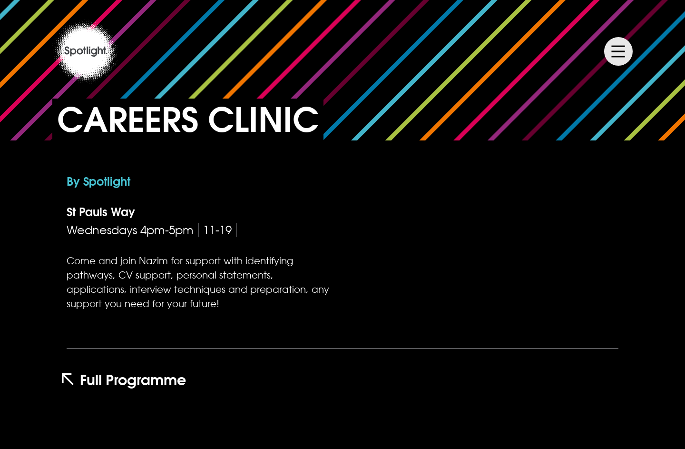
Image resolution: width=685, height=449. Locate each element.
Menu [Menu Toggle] (618, 51)
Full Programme (124, 380)
